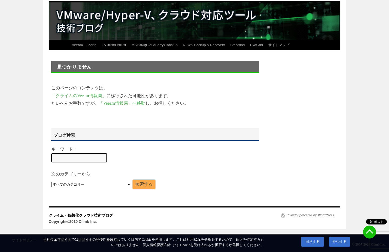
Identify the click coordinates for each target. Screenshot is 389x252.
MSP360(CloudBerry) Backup (155, 45)
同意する (313, 242)
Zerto (92, 45)
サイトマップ (278, 45)
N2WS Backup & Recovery (204, 45)
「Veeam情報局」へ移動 (122, 103)
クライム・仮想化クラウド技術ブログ (81, 215)
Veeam (77, 45)
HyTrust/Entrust (114, 45)
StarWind (237, 45)
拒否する (340, 242)
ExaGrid (256, 45)
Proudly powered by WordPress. (310, 215)
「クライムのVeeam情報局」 (78, 95)
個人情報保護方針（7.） (161, 245)
